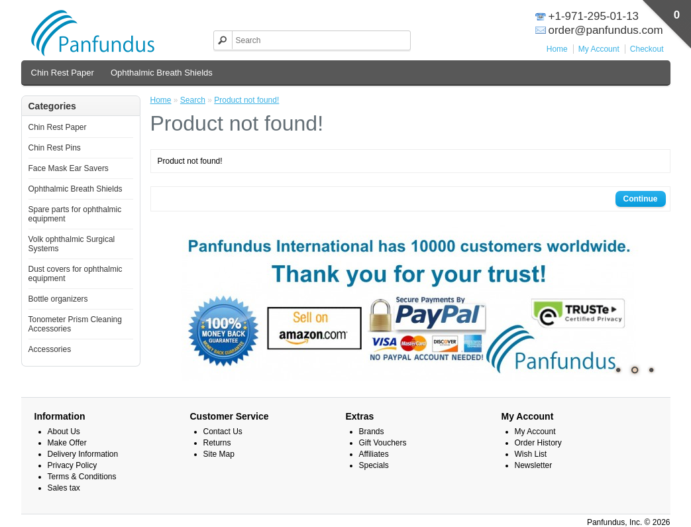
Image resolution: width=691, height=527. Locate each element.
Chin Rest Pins (54, 147)
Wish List (531, 454)
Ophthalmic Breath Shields (162, 73)
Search (192, 100)
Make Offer (67, 442)
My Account (598, 49)
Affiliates (374, 454)
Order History (538, 442)
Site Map (219, 454)
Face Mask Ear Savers (68, 168)
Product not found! (246, 100)
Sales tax (64, 488)
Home (557, 49)
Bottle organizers (58, 299)
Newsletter (534, 465)
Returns (217, 442)
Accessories (50, 349)
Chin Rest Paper (62, 73)
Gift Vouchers (383, 442)
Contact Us (222, 431)
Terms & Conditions (82, 476)
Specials (374, 465)
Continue (640, 199)
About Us (64, 431)
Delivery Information (83, 454)
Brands (371, 431)
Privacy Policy (72, 465)
